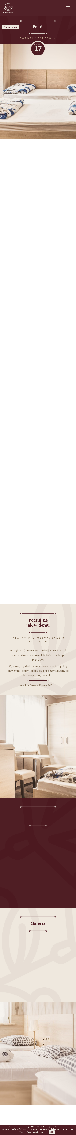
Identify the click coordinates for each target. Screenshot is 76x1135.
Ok (51, 1132)
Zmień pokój (10, 27)
